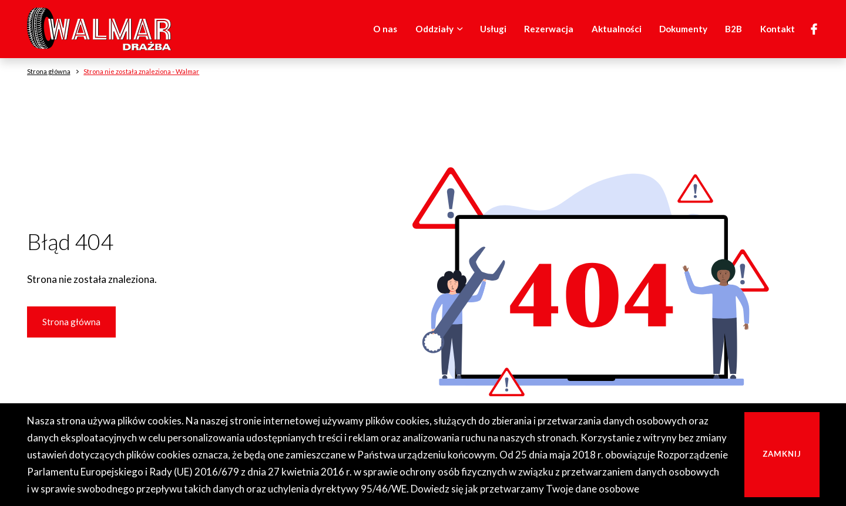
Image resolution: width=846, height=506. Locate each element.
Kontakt (777, 28)
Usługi (493, 28)
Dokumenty (683, 28)
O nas (385, 28)
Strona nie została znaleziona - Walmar (141, 71)
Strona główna (71, 321)
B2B (733, 28)
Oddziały (441, 29)
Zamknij (782, 453)
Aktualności (617, 28)
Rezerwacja (548, 28)
